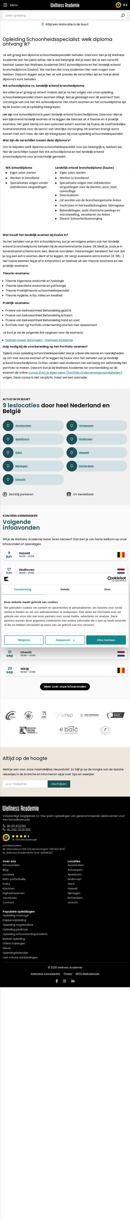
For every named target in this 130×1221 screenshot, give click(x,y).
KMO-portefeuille (14, 879)
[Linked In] (72, 981)
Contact (8, 902)
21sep (9, 653)
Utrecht (14, 479)
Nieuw (7, 948)
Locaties (8, 874)
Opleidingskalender (15, 953)
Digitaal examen (13, 893)
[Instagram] (64, 981)
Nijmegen (15, 466)
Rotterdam (80, 466)
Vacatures (10, 898)
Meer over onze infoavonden (65, 687)
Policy (6, 884)
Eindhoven (79, 439)
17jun (9, 571)
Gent (12, 452)
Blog (5, 870)
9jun (9, 554)
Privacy (68, 973)
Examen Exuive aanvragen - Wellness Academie (39, 340)
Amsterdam (17, 425)
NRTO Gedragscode (87, 973)
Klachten (9, 888)
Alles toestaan (106, 639)
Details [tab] (65, 589)
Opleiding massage (16, 915)
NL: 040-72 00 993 (18, 829)
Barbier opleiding (14, 939)
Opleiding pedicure (15, 929)
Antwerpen (80, 425)
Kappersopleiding (14, 920)
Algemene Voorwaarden (45, 973)
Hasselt (77, 452)
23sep (9, 670)
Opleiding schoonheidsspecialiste (25, 934)
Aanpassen (65, 639)
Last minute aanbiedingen (20, 957)
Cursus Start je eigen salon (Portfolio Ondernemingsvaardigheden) (75, 373)
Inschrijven (58, 784)
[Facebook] (57, 981)
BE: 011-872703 (16, 826)
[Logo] (65, 5)
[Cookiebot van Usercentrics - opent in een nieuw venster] (110, 579)
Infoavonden (11, 865)
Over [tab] (107, 589)
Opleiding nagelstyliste (18, 925)
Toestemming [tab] (22, 589)
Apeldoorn (16, 439)
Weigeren (24, 639)
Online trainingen (14, 943)
